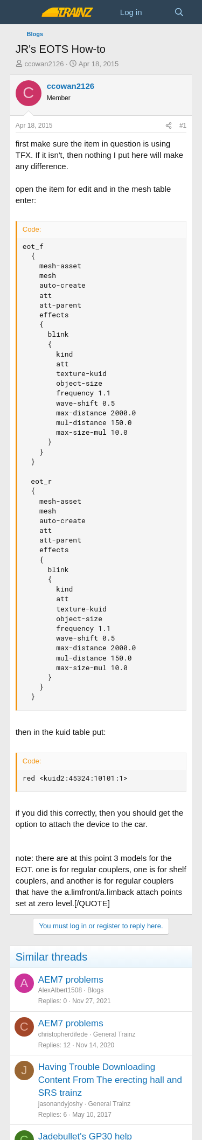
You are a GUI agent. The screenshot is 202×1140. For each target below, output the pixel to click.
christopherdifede (63, 1034)
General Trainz (114, 1034)
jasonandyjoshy (60, 1104)
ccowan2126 (44, 64)
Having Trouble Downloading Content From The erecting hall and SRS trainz (110, 1080)
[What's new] (158, 12)
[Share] (169, 126)
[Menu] (25, 12)
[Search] (179, 12)
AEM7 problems (70, 980)
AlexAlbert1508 (60, 990)
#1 (182, 125)
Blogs (95, 990)
